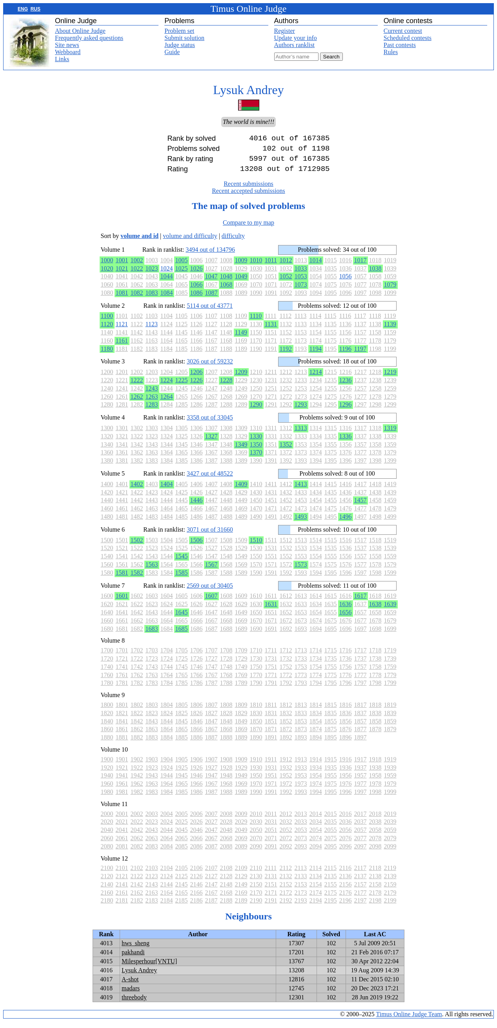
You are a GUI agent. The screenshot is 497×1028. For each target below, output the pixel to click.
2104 (166, 874)
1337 (360, 442)
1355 (330, 450)
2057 (360, 836)
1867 (211, 735)
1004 (166, 266)
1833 (301, 719)
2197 (360, 906)
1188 (226, 355)
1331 (271, 442)
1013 (301, 266)
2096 (345, 852)
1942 (137, 781)
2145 (181, 890)
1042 (137, 282)
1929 (241, 773)
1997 (360, 798)
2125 (181, 882)
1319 (390, 434)
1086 (196, 299)
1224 (166, 386)
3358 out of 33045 (210, 423)
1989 (241, 798)
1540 (107, 562)
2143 (152, 890)
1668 (226, 626)
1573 (301, 570)
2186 (196, 906)
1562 (137, 570)
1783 (152, 689)
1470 (256, 514)
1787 (211, 689)
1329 (241, 442)
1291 (271, 410)
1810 (256, 711)
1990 (256, 798)
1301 (122, 434)
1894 (315, 743)
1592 (286, 579)
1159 (390, 338)
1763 (152, 681)
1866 (196, 735)
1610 (256, 602)
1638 (375, 610)
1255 (330, 394)
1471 (271, 514)
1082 (137, 299)
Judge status (179, 45)
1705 (181, 656)
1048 (226, 282)
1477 (360, 514)
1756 (345, 673)
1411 (271, 490)
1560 (107, 570)
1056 (345, 282)
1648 (226, 618)
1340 (107, 450)
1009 (241, 266)
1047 (211, 282)
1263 (152, 403)
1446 (196, 506)
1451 (271, 506)
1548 (226, 562)
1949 (241, 781)
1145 (181, 338)
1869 (241, 735)
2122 (137, 882)
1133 (301, 330)
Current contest (403, 30)
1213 (301, 378)
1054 (315, 282)
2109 (241, 874)
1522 (137, 554)
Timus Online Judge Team (409, 1020)
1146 (196, 338)
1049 (241, 282)
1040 (107, 282)
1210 (256, 378)
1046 (196, 282)
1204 (166, 378)
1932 (286, 773)
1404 (166, 490)
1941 (122, 781)
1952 (286, 781)
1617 (360, 602)
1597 (360, 579)
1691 (271, 635)
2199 (390, 906)
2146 (196, 890)
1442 (137, 506)
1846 (196, 727)
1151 (271, 338)
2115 (330, 874)
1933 (301, 773)
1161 (122, 346)
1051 (271, 282)
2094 (315, 852)
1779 (390, 681)
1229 (241, 386)
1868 (226, 735)
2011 (271, 820)
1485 (181, 522)
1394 (315, 466)
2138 (375, 882)
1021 (122, 274)
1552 (286, 562)
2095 (330, 852)
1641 (122, 618)
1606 (196, 602)
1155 (330, 338)
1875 (330, 735)
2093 (301, 852)
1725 (181, 664)
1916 (345, 765)
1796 (345, 689)
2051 (271, 836)
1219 (390, 378)
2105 (181, 874)
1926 (196, 773)
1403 (152, 490)
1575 (330, 570)
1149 (241, 338)
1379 (390, 458)
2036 (345, 828)
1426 (196, 498)
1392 (286, 466)
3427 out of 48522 (210, 479)
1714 (315, 656)
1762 (137, 681)
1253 (301, 394)
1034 (315, 274)
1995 (330, 798)
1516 (345, 546)
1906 (196, 765)
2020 (107, 828)
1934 (315, 773)
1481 (122, 522)
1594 (315, 579)
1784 (166, 689)
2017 (360, 820)
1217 (360, 378)
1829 (241, 719)
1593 (301, 579)
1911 (271, 765)
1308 (226, 434)
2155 (330, 890)
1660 (107, 626)
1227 (211, 386)
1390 (256, 466)
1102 (137, 322)
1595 (330, 579)
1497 (360, 522)
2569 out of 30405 (210, 591)
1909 (241, 765)
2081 (122, 852)
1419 (390, 490)
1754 (315, 673)
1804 (166, 711)
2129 (241, 882)
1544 (166, 562)
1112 (286, 322)
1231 (271, 386)
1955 (330, 781)
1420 (107, 498)
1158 (375, 338)
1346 (196, 450)
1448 (226, 506)
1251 (271, 394)
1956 (345, 781)
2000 (107, 820)
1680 (107, 635)
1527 (211, 554)
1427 (211, 498)
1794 (315, 689)
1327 (211, 442)
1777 (360, 681)
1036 (345, 274)
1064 (166, 290)
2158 (375, 890)
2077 (360, 844)
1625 (181, 610)
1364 (166, 458)
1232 (286, 386)
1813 (301, 711)
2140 (107, 890)
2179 (390, 898)
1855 (330, 727)
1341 (122, 450)
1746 (196, 673)
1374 (315, 458)
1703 (152, 656)
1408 (226, 490)
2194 (315, 906)
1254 (315, 394)
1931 (271, 773)
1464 (166, 514)
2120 (107, 882)
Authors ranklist (294, 45)
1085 (181, 299)
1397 (360, 466)
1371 (271, 458)
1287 (211, 410)
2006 (196, 820)
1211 (271, 378)
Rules (391, 52)
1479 (390, 514)
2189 (241, 906)
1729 (241, 664)
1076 (345, 290)
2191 (271, 906)
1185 (181, 355)
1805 (181, 711)
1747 (211, 673)
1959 (390, 781)
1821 (122, 719)
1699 (390, 635)
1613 (301, 602)
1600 (107, 602)
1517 (360, 546)
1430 (256, 498)
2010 (256, 820)
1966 (196, 789)
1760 (107, 681)
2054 (315, 836)
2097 (360, 852)
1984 (166, 798)
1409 (241, 490)
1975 (330, 789)
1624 (166, 610)
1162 (137, 346)
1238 (375, 386)
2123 (152, 882)
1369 (241, 458)
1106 (196, 322)
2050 (256, 836)
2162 (137, 898)
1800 (107, 711)
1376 (345, 458)
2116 (345, 874)
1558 (375, 562)
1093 (301, 299)
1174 (315, 346)
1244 (166, 394)
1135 (330, 330)
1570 (256, 570)
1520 (107, 554)
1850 (256, 727)
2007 (211, 820)
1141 (122, 338)
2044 (166, 836)
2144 (166, 890)
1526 (196, 554)
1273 (301, 403)
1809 (241, 711)
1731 (271, 664)
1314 (315, 434)
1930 (256, 773)
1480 (107, 522)
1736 (345, 664)
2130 (256, 882)
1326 (196, 442)
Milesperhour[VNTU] (149, 967)
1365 (181, 458)
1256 (345, 394)
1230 (256, 386)
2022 (137, 828)
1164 (166, 346)
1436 (345, 498)
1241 (122, 394)
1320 (107, 442)
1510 (256, 546)
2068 (226, 844)
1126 (196, 330)
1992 (286, 798)
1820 (107, 719)
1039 (390, 274)
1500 (107, 546)
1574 (315, 570)
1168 (226, 346)
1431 (271, 498)
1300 (107, 434)
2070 (256, 844)
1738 (375, 664)
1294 (315, 410)
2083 (152, 852)
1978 (375, 789)
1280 (107, 410)
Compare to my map (248, 228)
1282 (137, 410)
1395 (330, 466)
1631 (271, 610)
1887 (211, 743)
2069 (241, 844)
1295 (330, 410)
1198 (375, 355)
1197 (360, 355)
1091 (271, 299)
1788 (226, 689)
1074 (315, 290)
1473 (301, 514)
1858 (375, 727)
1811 (271, 711)
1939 (390, 773)
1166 (196, 346)
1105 (181, 322)
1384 (166, 466)
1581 (122, 579)
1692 (286, 635)
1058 (375, 282)
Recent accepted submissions (248, 197)
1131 (271, 330)
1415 (330, 490)
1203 (152, 378)
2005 (181, 820)
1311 (271, 434)
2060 (107, 844)
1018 (375, 266)
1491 (271, 522)
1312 (286, 434)
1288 (226, 410)
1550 (256, 562)
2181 (122, 906)
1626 (196, 610)
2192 (286, 906)
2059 (390, 836)
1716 (345, 656)
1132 (286, 330)
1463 (152, 514)
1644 (166, 618)
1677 (360, 626)
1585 (181, 579)
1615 (330, 602)
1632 (286, 610)
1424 (166, 498)
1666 (196, 626)
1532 (286, 554)
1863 (152, 735)
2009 (241, 820)
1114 (315, 322)
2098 (375, 852)
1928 (226, 773)
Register (284, 30)
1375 (330, 458)
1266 (196, 403)
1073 (301, 290)
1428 (226, 498)
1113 (301, 322)
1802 (137, 711)
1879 (390, 735)
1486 (196, 522)
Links (62, 59)
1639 (390, 610)
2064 (166, 844)
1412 (286, 490)
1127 (211, 330)
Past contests (400, 45)
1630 (256, 610)
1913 (301, 765)
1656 (345, 618)
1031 (271, 274)
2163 (152, 898)
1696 (345, 635)
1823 (152, 719)
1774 (315, 681)
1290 (256, 410)
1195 (330, 355)
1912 (286, 765)
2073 (301, 844)
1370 (256, 458)
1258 (375, 394)
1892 (286, 743)
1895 (330, 743)
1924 (166, 773)
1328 (226, 442)
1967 (211, 789)
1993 (301, 798)
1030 (256, 274)
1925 (181, 773)
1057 (360, 282)
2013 (301, 820)
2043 (152, 836)
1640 (107, 618)
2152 (286, 890)
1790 (256, 689)
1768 (226, 681)
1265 (181, 403)
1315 (330, 434)
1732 (286, 664)
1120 (107, 330)
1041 (122, 282)
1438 (375, 498)
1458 (375, 506)
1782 (137, 689)
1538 (375, 554)
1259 (390, 394)
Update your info (295, 38)
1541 (122, 562)
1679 (390, 626)
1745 (181, 673)
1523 (152, 554)
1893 (301, 743)
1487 (211, 522)
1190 (256, 355)
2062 (137, 844)
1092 (286, 299)
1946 (196, 781)
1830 (256, 719)
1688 (226, 635)
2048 (226, 836)
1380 (107, 466)
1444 (166, 506)
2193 (301, 906)
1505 (181, 546)
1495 (330, 522)
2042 (137, 836)
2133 (301, 882)
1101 (122, 322)
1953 (301, 781)
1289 (241, 410)
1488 (226, 522)
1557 (360, 562)
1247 (211, 394)
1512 (286, 546)
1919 (390, 765)
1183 (152, 355)
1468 (226, 514)
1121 (122, 330)
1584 (166, 579)
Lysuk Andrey (139, 976)
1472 (286, 514)
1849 (241, 727)
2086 (196, 852)
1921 (122, 773)
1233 (301, 386)
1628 (226, 610)
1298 (375, 410)
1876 (345, 735)
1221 (122, 386)
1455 (330, 506)
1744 (166, 673)
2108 (226, 874)
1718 (375, 656)
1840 (107, 727)
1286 (196, 410)
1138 (375, 330)
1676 (345, 626)
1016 (345, 266)
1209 (241, 378)
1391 (271, 466)
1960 (107, 789)
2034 (315, 828)
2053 (301, 836)
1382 (137, 466)
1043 (152, 282)
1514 (315, 546)
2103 (152, 874)
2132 (286, 882)
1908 (226, 765)
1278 (375, 403)
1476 (345, 514)
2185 (181, 906)
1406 (196, 490)
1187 (211, 355)
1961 (122, 789)
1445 (181, 506)
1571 (271, 570)
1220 (107, 386)
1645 (181, 618)
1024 (166, 274)
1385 (181, 466)
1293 (301, 410)
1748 (226, 673)
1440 (107, 506)
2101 (122, 874)
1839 (390, 719)
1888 (226, 743)
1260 (107, 403)
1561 (122, 570)
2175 (330, 898)
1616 (345, 602)
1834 (315, 719)
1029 (241, 274)
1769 (241, 681)
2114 (315, 874)
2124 (166, 882)
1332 (286, 442)
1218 (375, 378)
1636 (345, 610)
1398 (375, 466)
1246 (196, 394)
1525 (181, 554)
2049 (241, 836)
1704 (166, 656)
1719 (390, 656)
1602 (137, 602)
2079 (390, 844)
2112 (286, 874)
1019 (390, 266)
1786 (196, 689)
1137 (360, 330)
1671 (271, 626)
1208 (226, 378)
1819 (390, 711)
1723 (152, 664)
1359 (390, 450)
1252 (286, 394)
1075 (330, 290)
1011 (271, 266)
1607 (211, 602)
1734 (315, 664)
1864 (166, 735)
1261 (122, 403)
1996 (345, 798)
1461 (122, 514)
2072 (286, 844)
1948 (226, 781)
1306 (196, 434)
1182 (137, 355)
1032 (286, 274)
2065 (181, 844)
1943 (152, 781)
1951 (271, 781)
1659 (390, 618)
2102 (137, 874)
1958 (375, 781)
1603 (152, 602)
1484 (166, 522)
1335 (330, 442)
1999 (390, 798)
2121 (122, 882)
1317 (360, 434)
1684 (166, 635)
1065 (181, 290)
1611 (271, 602)
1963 (152, 789)
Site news (67, 45)
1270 (256, 403)
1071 (271, 290)
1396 (345, 466)
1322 (137, 442)
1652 (286, 618)
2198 (375, 906)
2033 (301, 828)
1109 (241, 322)
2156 (345, 890)
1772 (286, 681)
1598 (375, 579)
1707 (211, 656)
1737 (360, 664)
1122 (137, 330)
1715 (330, 656)
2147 (211, 890)
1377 (360, 458)
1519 (390, 546)
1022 (137, 274)
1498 (375, 522)
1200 (107, 378)
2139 (390, 882)
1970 (256, 789)
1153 (301, 338)
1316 (345, 434)
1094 (315, 299)
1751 (271, 673)
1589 (241, 579)
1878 (375, 735)
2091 (271, 852)
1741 (122, 673)
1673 (301, 626)
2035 (330, 828)
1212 (286, 378)
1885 (181, 743)
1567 (211, 570)
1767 (211, 681)
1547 (211, 562)
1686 (196, 635)
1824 (166, 719)
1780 (107, 689)
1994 (315, 798)
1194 (315, 355)
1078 (375, 290)
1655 (330, 618)
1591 (271, 579)
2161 (122, 898)
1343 (152, 450)
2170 (256, 898)
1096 (345, 299)
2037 (360, 828)
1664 (166, 626)
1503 (152, 546)
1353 (301, 450)
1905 (181, 765)
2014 (315, 820)
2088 (226, 852)
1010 (256, 266)
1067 (211, 290)
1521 (122, 554)
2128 (226, 882)
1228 (226, 386)
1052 (286, 282)
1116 (345, 322)
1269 (241, 403)
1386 (196, 466)
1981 (122, 798)
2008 (226, 820)
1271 (271, 403)
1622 (137, 610)
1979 (390, 789)
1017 (360, 266)
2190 (256, 906)
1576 (345, 570)
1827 (211, 719)
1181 (122, 355)
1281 (122, 410)
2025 (181, 828)
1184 (166, 355)
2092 (286, 852)
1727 (211, 664)
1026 (196, 274)
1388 (226, 466)
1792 (286, 689)
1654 (315, 618)
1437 (360, 498)
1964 (166, 789)
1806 (196, 711)
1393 (301, 466)
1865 (181, 735)
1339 (390, 442)
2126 (196, 882)
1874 (315, 735)
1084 (166, 299)
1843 (152, 727)
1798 (375, 689)
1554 (315, 562)
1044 (166, 282)
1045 (181, 282)
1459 (390, 506)
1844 (166, 727)
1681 (122, 635)
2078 (375, 844)
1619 (390, 602)
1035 (330, 274)
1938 (375, 773)
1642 (137, 618)
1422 (137, 498)
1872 (286, 735)
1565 (181, 570)
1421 (122, 498)
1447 (211, 506)
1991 (271, 798)
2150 (256, 890)
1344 (166, 450)
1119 (390, 322)
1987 (211, 798)
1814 (315, 711)
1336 (345, 442)
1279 (390, 403)
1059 (390, 282)
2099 (390, 852)
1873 (301, 735)
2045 (181, 836)
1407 (211, 490)
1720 (107, 664)
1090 (256, 299)
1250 (256, 394)
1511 (271, 546)
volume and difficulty (190, 242)
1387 (211, 466)
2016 (345, 820)
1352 (286, 450)
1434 (315, 498)
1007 (211, 266)
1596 (345, 579)
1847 (211, 727)
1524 (166, 554)
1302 (137, 434)
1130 (256, 330)
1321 (122, 442)
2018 (375, 820)
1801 (122, 711)
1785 (181, 689)
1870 (256, 735)
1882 (137, 743)
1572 (286, 570)
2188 (226, 906)
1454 (315, 506)
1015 (330, 266)
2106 (196, 874)
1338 (375, 442)
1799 (390, 689)
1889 (241, 743)
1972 (286, 789)
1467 (211, 514)
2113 (301, 874)
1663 (152, 626)
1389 (241, 466)
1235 (330, 386)
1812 (286, 711)
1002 (137, 266)
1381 (122, 466)
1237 (360, 386)
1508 (226, 546)
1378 (375, 458)
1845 (181, 727)
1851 (271, 727)
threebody (134, 1003)
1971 (271, 789)
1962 (137, 789)
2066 (196, 844)
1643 (152, 618)
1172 (286, 346)
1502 (137, 546)
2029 (241, 828)
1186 (196, 355)
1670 (256, 626)
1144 (166, 338)
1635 (330, 610)
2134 (315, 882)
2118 (375, 874)
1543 (152, 562)
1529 (241, 554)
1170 (256, 346)
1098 (375, 299)
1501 (122, 546)
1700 (107, 656)
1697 (360, 635)
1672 (286, 626)
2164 (166, 898)
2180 (107, 906)
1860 (107, 735)
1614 (315, 602)
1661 (122, 626)
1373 (301, 458)
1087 (211, 299)
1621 (122, 610)
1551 (271, 562)
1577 (360, 570)
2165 (181, 898)
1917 (360, 765)
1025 (181, 274)
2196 (345, 906)
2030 (256, 828)
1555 (330, 562)
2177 (360, 898)
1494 (315, 522)
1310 (256, 434)
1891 (271, 743)
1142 (137, 338)
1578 (375, 570)
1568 (226, 570)
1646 (196, 618)
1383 (152, 466)
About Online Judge (80, 30)
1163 (152, 346)
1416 (345, 490)
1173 (301, 346)
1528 (226, 554)
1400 (107, 490)
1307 (211, 434)
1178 (375, 346)
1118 (375, 322)
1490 (256, 522)
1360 (107, 458)
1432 (286, 498)
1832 (286, 719)
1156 (345, 338)
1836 (345, 719)
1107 (211, 322)
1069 (241, 290)
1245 (181, 394)
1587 (211, 579)
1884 (166, 743)
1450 (256, 506)
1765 (181, 681)
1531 (271, 554)
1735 (330, 664)
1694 (315, 635)
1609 (241, 602)
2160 (107, 898)
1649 (241, 618)
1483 (152, 522)
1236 (345, 386)
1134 (315, 330)
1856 (345, 727)
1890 (256, 743)
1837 (360, 719)
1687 (211, 635)
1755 (330, 673)
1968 (226, 789)
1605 (181, 602)
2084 (166, 852)
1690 (256, 635)
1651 (271, 618)
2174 (315, 898)
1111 (271, 322)
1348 (226, 450)
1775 (330, 681)
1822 (137, 719)
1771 (271, 681)
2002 (137, 820)
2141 (122, 890)
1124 (166, 330)
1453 (301, 506)
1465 (181, 514)
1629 (241, 610)
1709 (241, 656)
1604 (166, 602)
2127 (211, 882)
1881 (122, 743)
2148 (226, 890)
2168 (226, 898)
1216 (345, 378)
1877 (360, 735)
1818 (375, 711)
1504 (166, 546)
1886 (196, 743)
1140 (107, 338)
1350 (256, 450)
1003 (152, 266)
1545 (181, 562)
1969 (241, 789)
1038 (375, 274)
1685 (181, 635)
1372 (286, 458)
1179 (390, 346)
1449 (241, 506)
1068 (226, 290)
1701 (122, 656)
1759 (390, 673)
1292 (286, 410)
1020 (107, 274)
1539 (390, 554)
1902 (137, 765)
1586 (196, 579)
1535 (330, 554)
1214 (315, 378)
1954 (315, 781)
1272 (286, 403)
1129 (241, 330)
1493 (301, 522)
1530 (256, 554)
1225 (181, 386)
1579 (390, 570)
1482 (137, 522)
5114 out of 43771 (210, 312)
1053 (301, 282)
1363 (152, 458)
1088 (226, 299)
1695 (330, 635)
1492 (286, 522)
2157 (360, 890)
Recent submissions (248, 190)
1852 (286, 727)
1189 (241, 355)
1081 (122, 299)
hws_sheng (135, 949)
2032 (286, 828)
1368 (226, 458)
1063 (152, 290)
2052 (286, 836)
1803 (152, 711)
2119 (390, 874)
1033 (301, 274)
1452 (286, 506)
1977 (360, 789)
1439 (390, 498)
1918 (375, 765)
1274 (315, 403)
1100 (107, 322)
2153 (301, 890)
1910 (256, 765)
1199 (390, 355)
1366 (196, 458)
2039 (390, 828)
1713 (301, 656)
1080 (107, 299)
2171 (271, 898)
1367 (211, 458)
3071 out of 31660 (210, 535)
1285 (181, 410)
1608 (226, 602)
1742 (137, 673)
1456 (345, 506)
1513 (301, 546)
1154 (315, 338)
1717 (360, 656)
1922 (137, 773)
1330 (256, 442)
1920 (107, 773)
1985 (181, 798)
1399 (390, 466)
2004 (166, 820)
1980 (107, 798)
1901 (122, 765)
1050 (256, 282)
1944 (166, 781)
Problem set (179, 30)
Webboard (67, 52)
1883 (152, 743)
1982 (137, 798)
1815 (330, 711)
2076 (345, 844)
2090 (256, 852)
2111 (271, 874)
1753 (301, 673)
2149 (241, 890)
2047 (211, 836)
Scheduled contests (407, 38)
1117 (360, 322)
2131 (271, 882)
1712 (286, 656)
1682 (137, 635)
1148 (226, 338)
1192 (286, 355)
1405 (181, 490)
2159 (390, 890)
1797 (360, 689)
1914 (315, 765)
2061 (122, 844)
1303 (152, 434)
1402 (137, 490)
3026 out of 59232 (210, 367)
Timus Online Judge (249, 9)
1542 (137, 562)
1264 (166, 403)
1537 (360, 554)
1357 (360, 450)
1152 (286, 338)
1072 (286, 290)
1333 (301, 442)
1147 (211, 338)
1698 (375, 635)
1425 (181, 498)
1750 (256, 673)
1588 (226, 579)
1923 (152, 773)
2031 (271, 828)
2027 (211, 828)
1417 (360, 490)
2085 (181, 852)
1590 (256, 579)
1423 (152, 498)
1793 (301, 689)
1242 (137, 394)
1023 (152, 274)
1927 (211, 773)
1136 (345, 330)
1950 (256, 781)
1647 (211, 618)
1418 (375, 490)
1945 (181, 781)
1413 (301, 490)
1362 (137, 458)
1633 (301, 610)
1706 (196, 656)
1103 (152, 322)
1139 (390, 330)
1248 (226, 394)
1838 (375, 719)
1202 (137, 378)
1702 (137, 656)
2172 (286, 898)
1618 (375, 602)
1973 (301, 789)
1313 (301, 434)
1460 (107, 514)
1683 (152, 635)
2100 (107, 874)
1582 (137, 579)
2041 (122, 836)
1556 (345, 562)
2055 (330, 836)
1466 (196, 514)
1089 (241, 299)
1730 (256, 664)
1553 (301, 562)
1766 (196, 681)
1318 (375, 434)
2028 (226, 828)
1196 (345, 355)
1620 (107, 610)
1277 (360, 403)
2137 (360, 882)
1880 (107, 743)
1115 (330, 322)
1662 (137, 626)
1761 (122, 681)
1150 (256, 338)
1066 (196, 290)
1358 (375, 450)
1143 (152, 338)
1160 (107, 346)
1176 (345, 346)
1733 (301, 664)
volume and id (139, 242)
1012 (286, 266)
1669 (241, 626)
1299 (390, 410)
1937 (360, 773)
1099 (390, 299)
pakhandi (133, 958)
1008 (226, 266)
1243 (152, 394)
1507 (211, 546)
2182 (137, 906)
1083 (152, 299)
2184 (166, 906)
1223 (152, 386)
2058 (375, 836)
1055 (330, 282)
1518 (375, 546)
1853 (301, 727)
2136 (345, 882)
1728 (226, 664)
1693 (301, 635)
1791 (271, 689)
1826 (196, 719)
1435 (330, 498)
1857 (360, 727)
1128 (226, 330)
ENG (23, 9)
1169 (241, 346)
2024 (166, 828)
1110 (256, 322)
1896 (345, 743)
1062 (137, 290)
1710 (256, 656)
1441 (122, 506)
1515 (330, 546)
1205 (181, 378)
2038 (375, 828)
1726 (196, 664)
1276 (345, 403)
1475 (330, 514)
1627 (211, 610)
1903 (152, 765)
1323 (152, 442)
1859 (390, 727)
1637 (360, 610)
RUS (35, 9)
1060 (107, 290)
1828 (226, 719)
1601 (122, 602)
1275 (330, 403)
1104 (166, 322)
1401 (122, 490)
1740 (107, 673)
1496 (345, 522)
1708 (226, 656)
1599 (390, 579)
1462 (137, 514)
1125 (181, 330)
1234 (315, 386)
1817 (360, 711)
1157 (360, 338)
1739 (390, 664)
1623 (152, 610)
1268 (226, 403)
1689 (241, 635)
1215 (330, 378)
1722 (137, 664)
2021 (122, 828)
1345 (181, 450)
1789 (241, 689)
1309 (241, 434)
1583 (152, 579)
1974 (315, 789)
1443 (152, 506)
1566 (196, 570)
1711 (271, 656)
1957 (360, 781)
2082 (137, 852)
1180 (107, 355)
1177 (360, 346)
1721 (122, 664)
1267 (211, 403)
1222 (137, 386)
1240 (107, 394)
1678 (375, 626)
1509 (241, 546)
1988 (226, 798)
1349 (241, 450)
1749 (241, 673)
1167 (211, 346)
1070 (256, 290)
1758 (375, 673)
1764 (166, 681)
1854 (315, 727)
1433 (301, 498)
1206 (196, 378)
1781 (122, 689)
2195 (330, 906)
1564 (166, 570)
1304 (166, 434)
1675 (330, 626)
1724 (166, 664)
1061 (122, 290)
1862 (137, 735)
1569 (241, 570)
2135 (330, 882)
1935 (330, 773)
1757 (360, 673)
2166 (196, 898)
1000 (107, 266)
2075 (330, 844)
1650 (256, 618)
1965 (181, 789)
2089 (241, 852)
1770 (256, 681)
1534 (315, 554)
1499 (390, 522)
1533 (301, 554)
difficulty (233, 242)
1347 (211, 450)
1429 (241, 498)
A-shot (130, 985)
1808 (226, 711)
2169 (241, 898)
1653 (301, 618)
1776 (345, 681)
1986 (196, 798)
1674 (315, 626)
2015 (330, 820)
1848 (226, 727)
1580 (107, 579)
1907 (211, 765)
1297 (360, 410)
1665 (181, 626)
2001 (122, 820)
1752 (286, 673)
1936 (345, 773)
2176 (345, 898)
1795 (330, 689)
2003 (152, 820)
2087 (211, 852)
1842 (137, 727)
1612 (286, 602)
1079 (390, 290)
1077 (360, 290)
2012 (286, 820)
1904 (166, 765)
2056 (345, 836)
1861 (122, 735)
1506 (196, 546)
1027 (211, 274)
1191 (271, 355)
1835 (330, 719)
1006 (196, 266)
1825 (181, 719)
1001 (122, 266)
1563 (152, 570)
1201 (122, 378)
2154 (315, 890)
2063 (152, 844)
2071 (271, 844)
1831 (271, 719)
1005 (181, 266)
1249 (241, 394)
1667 (211, 626)
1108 (226, 322)
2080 (107, 852)
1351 (271, 450)
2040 (107, 836)
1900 (107, 765)
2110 (256, 874)
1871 (271, 735)
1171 (271, 346)
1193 (301, 355)
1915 (330, 765)
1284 (166, 410)
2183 (152, 906)
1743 (152, 673)
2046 (196, 836)
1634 (315, 610)
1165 (181, 346)
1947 (211, 781)
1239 (390, 386)
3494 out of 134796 (210, 255)
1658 (375, 618)
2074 (315, 844)
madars (131, 994)
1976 (345, 789)
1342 (137, 450)
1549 (241, 562)
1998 (375, 798)
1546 (196, 562)
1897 (360, 743)
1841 (122, 727)
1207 (211, 378)
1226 (196, 386)
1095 (330, 299)
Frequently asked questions (89, 38)
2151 (271, 890)
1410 (256, 490)
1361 (122, 458)
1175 (330, 346)
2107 (211, 874)
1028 (226, 274)
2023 (152, 828)
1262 (137, 403)
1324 (166, 442)
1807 (211, 711)
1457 (360, 506)
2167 (211, 898)
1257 (360, 394)
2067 (211, 844)
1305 (181, 434)
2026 (196, 828)
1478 (375, 514)
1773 (301, 681)
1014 (315, 266)
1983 (152, 798)
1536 (345, 554)
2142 (137, 890)
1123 (152, 330)
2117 (360, 874)
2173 (301, 898)
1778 (375, 681)
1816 (345, 711)
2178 (375, 898)
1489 (241, 522)
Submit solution (184, 38)
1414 (315, 490)
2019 (390, 820)
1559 (390, 562)
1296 (345, 410)
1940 (107, 781)
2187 (211, 906)
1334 (315, 442)
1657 (360, 618)
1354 (315, 450)
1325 (181, 442)
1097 (360, 299)
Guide (172, 52)
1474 (315, 514)
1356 (345, 450)
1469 (241, 514)
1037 (360, 274)
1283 (152, 410)
